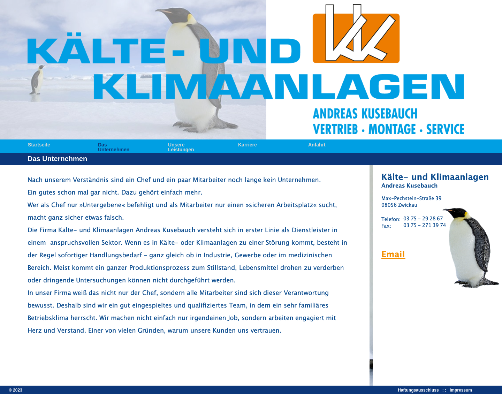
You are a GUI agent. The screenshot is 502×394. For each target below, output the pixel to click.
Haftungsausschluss (419, 390)
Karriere (247, 144)
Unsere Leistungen (181, 144)
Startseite (39, 144)
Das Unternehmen (113, 144)
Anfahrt (317, 144)
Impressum (461, 390)
